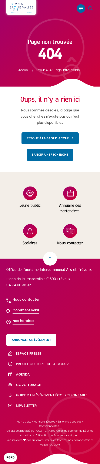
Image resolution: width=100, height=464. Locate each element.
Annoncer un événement (31, 340)
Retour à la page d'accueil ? (50, 138)
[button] (10, 457)
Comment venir (26, 310)
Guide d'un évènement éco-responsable (46, 395)
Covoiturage (23, 385)
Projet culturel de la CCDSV (37, 364)
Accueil (23, 70)
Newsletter (21, 406)
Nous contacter (26, 299)
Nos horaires (23, 320)
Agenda (18, 374)
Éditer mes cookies (69, 421)
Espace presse (23, 353)
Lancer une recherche (50, 154)
